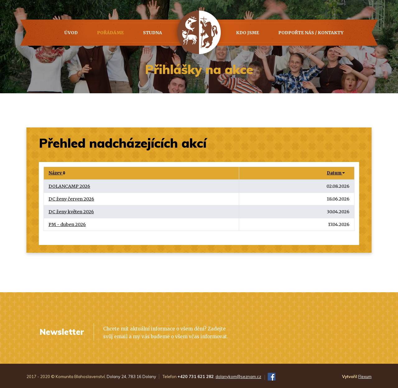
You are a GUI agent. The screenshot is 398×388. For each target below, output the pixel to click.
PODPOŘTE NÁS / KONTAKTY (311, 32)
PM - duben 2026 (67, 224)
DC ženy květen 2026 (71, 212)
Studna (152, 32)
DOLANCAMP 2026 (69, 186)
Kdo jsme (247, 32)
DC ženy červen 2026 (71, 199)
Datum (336, 173)
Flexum (365, 376)
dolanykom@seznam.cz (238, 376)
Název (57, 173)
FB (271, 377)
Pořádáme (110, 32)
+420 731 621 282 (196, 376)
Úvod (71, 32)
